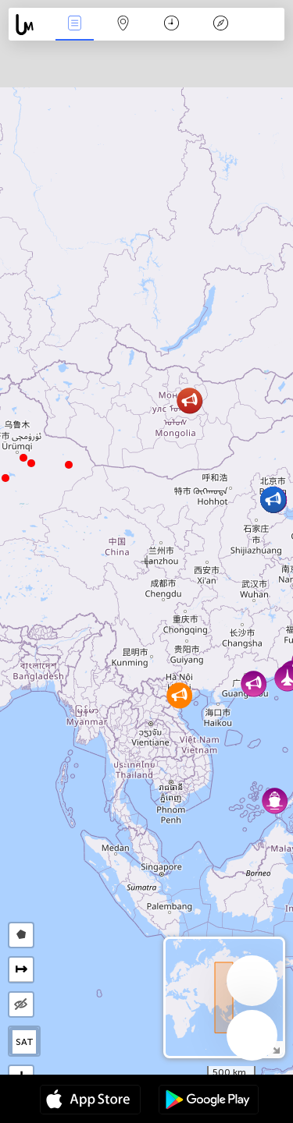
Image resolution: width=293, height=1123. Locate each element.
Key (220, 24)
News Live (74, 24)
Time (171, 24)
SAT (25, 1041)
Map (123, 24)
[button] (23, 458)
